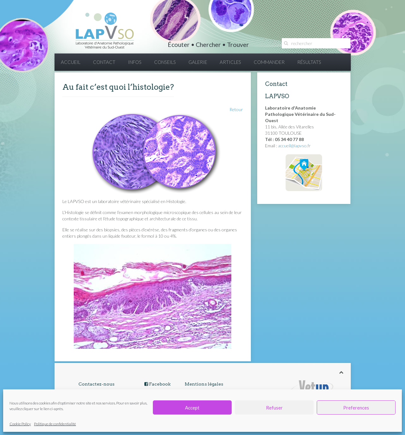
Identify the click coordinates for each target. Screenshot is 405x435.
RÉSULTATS (309, 62)
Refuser (274, 407)
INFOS (135, 62)
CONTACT (104, 62)
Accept (192, 407)
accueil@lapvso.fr (294, 145)
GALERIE (197, 62)
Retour (236, 109)
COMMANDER (269, 62)
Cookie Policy (20, 423)
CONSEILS (165, 62)
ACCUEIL (70, 62)
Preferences (356, 407)
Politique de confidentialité (55, 423)
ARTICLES (230, 62)
